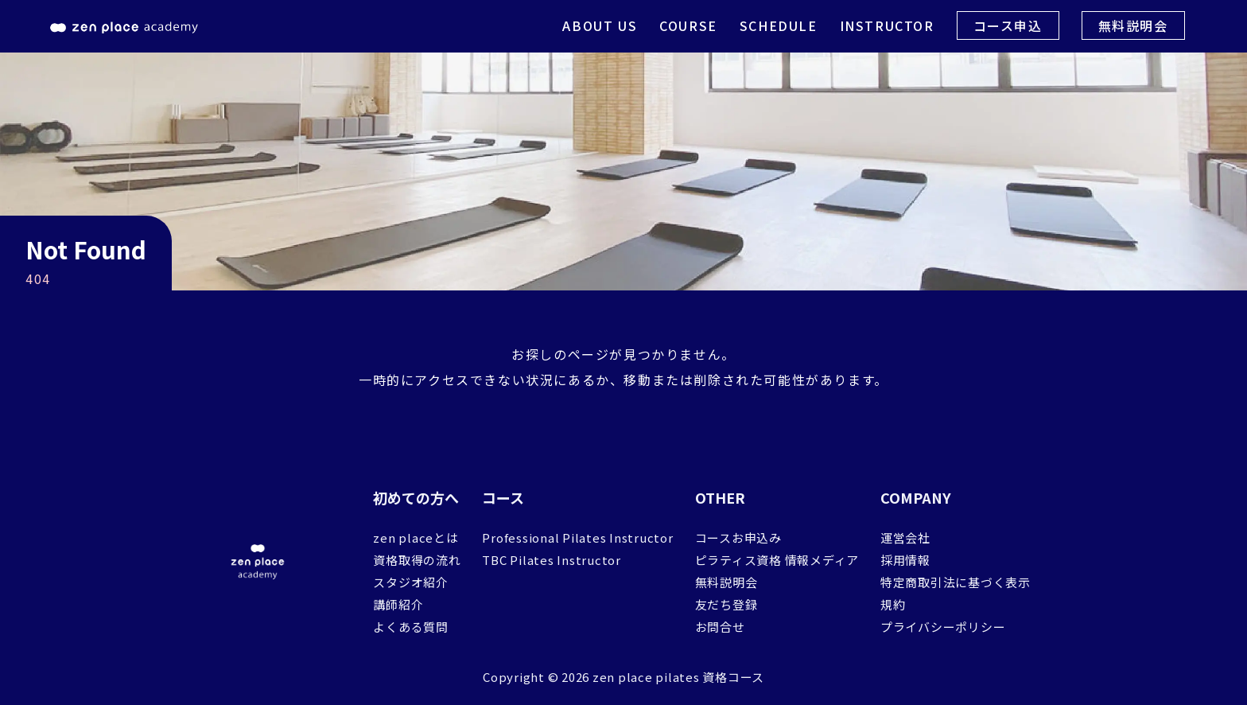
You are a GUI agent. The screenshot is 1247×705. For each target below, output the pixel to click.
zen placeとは (415, 537)
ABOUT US (599, 25)
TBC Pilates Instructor (551, 559)
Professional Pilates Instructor (577, 537)
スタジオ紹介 (411, 582)
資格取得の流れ (416, 559)
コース (503, 497)
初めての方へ (416, 497)
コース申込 (1008, 25)
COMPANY (915, 497)
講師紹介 (398, 604)
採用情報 (905, 559)
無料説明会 (1133, 25)
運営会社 (905, 537)
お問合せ (720, 626)
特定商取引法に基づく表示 (955, 582)
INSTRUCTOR (887, 25)
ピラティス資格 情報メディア (777, 559)
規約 (893, 604)
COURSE (688, 25)
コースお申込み (738, 537)
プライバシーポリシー (943, 626)
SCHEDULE (779, 25)
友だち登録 (726, 604)
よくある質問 (411, 626)
